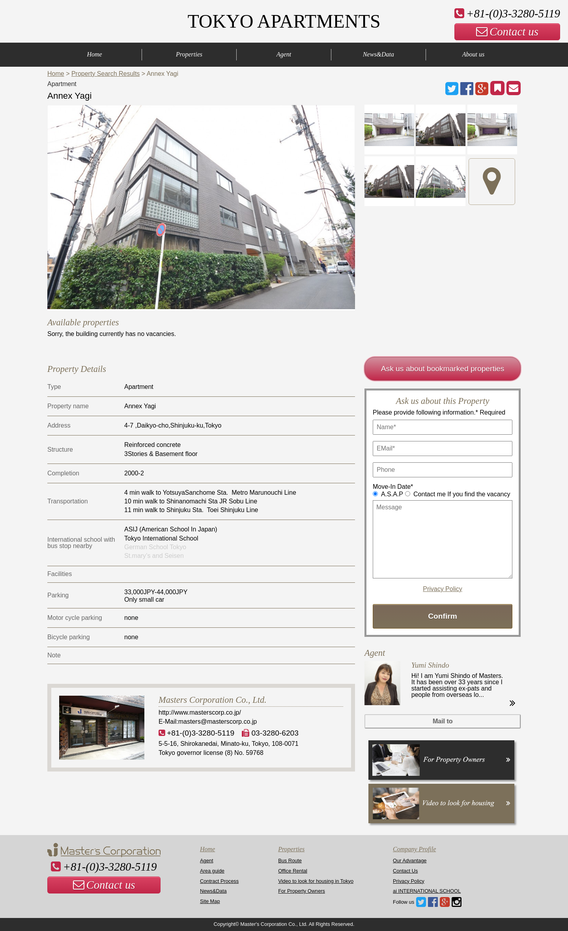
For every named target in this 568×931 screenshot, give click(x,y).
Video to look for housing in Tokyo (315, 881)
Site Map (210, 901)
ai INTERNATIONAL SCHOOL (427, 891)
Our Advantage (409, 860)
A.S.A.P (392, 494)
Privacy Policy (442, 589)
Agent (284, 54)
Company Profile (414, 849)
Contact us (507, 31)
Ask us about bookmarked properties (442, 368)
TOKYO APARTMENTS (283, 21)
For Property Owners (301, 891)
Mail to (443, 721)
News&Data (378, 54)
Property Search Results (105, 73)
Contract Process (219, 881)
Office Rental (292, 871)
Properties (189, 54)
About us (473, 54)
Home (94, 54)
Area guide (212, 871)
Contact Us (405, 871)
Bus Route (290, 860)
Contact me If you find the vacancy (461, 494)
